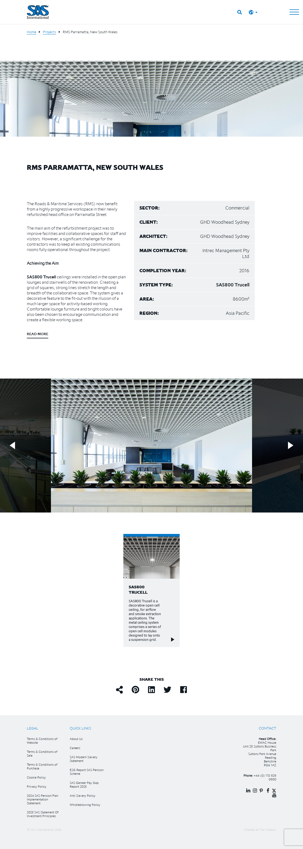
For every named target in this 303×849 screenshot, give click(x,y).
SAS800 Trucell (41, 276)
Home (31, 31)
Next (290, 445)
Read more (37, 333)
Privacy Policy (36, 786)
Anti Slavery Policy (82, 796)
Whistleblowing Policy (85, 805)
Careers (75, 748)
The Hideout (267, 830)
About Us (76, 739)
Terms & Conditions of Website (42, 741)
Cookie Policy (36, 777)
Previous (12, 445)
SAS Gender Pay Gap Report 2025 (84, 784)
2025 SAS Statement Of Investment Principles (42, 814)
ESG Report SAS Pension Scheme (87, 772)
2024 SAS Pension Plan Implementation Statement (42, 799)
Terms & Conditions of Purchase (42, 766)
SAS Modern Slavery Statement (83, 759)
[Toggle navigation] (294, 12)
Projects (49, 31)
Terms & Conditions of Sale (42, 753)
